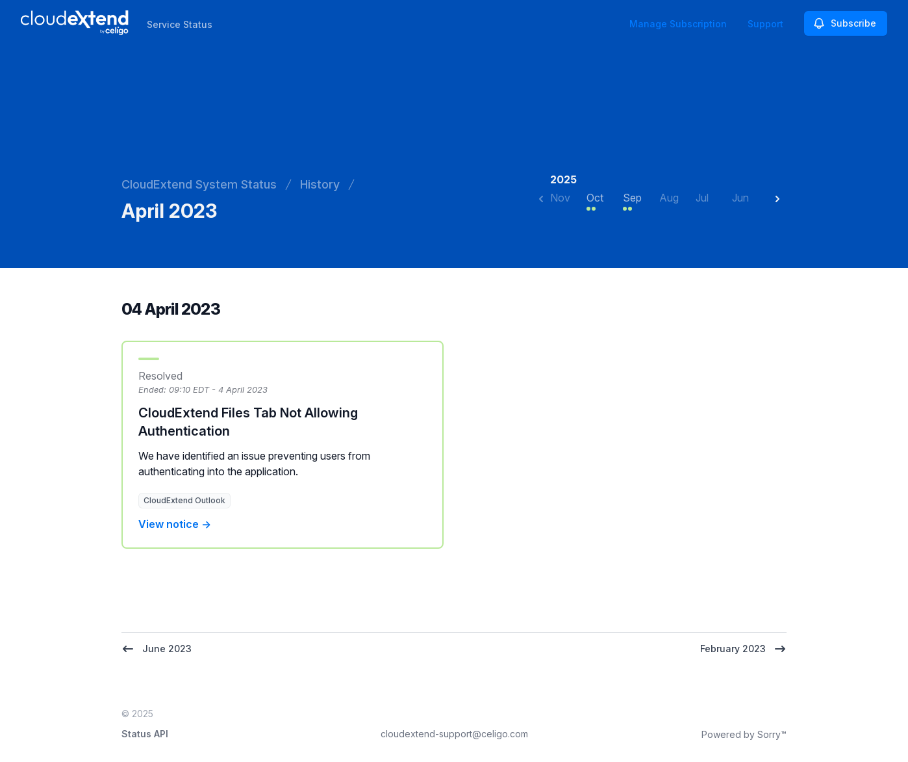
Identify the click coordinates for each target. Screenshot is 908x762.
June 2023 (156, 648)
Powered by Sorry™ (744, 734)
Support (765, 23)
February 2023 (743, 648)
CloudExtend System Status (199, 184)
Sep (632, 197)
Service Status (179, 24)
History (320, 184)
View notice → (174, 524)
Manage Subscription (678, 23)
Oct (594, 197)
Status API (144, 733)
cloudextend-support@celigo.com (454, 733)
